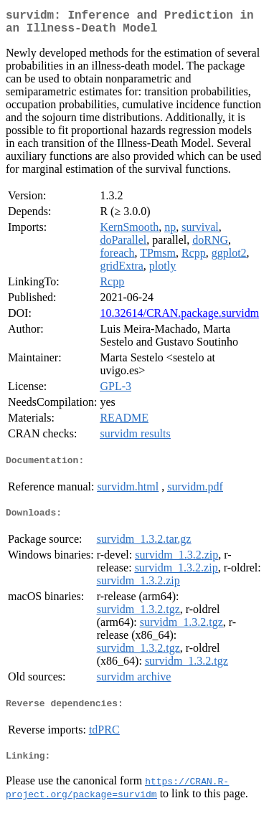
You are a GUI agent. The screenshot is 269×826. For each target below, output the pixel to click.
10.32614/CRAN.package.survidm (179, 319)
